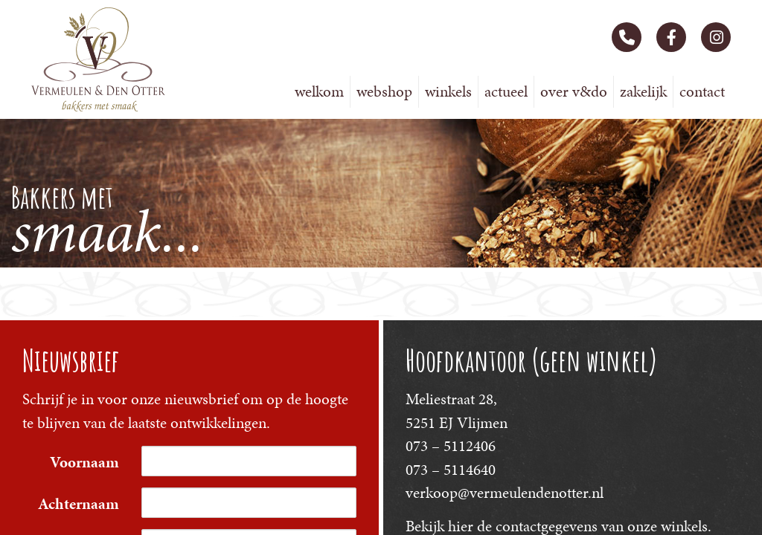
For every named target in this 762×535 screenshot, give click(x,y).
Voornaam (84, 462)
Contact (702, 91)
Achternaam (78, 504)
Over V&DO (573, 91)
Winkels (448, 91)
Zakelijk (643, 91)
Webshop (384, 91)
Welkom (319, 91)
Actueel (506, 91)
